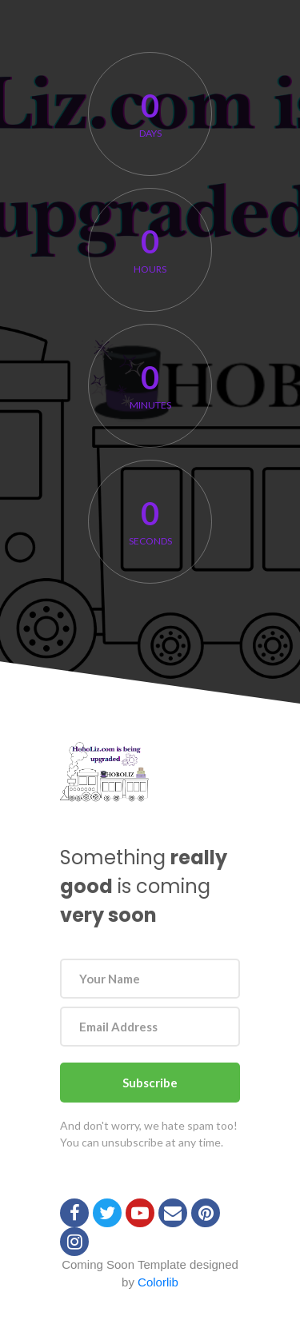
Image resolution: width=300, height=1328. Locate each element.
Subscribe (150, 1082)
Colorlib (158, 1282)
